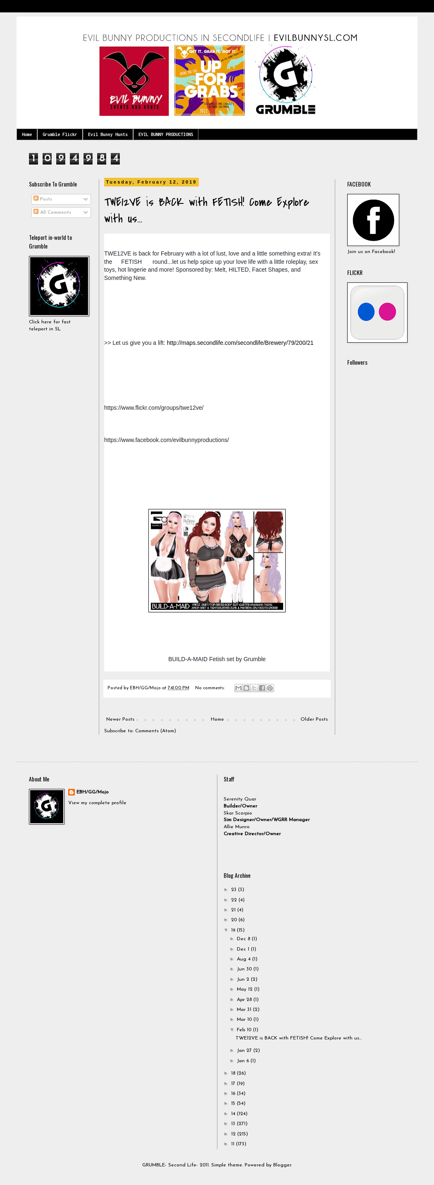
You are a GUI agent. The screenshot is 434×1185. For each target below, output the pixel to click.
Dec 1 (244, 949)
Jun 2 (244, 979)
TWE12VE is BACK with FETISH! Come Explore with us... (299, 1038)
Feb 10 (245, 1029)
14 (234, 1113)
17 (234, 1083)
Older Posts (314, 719)
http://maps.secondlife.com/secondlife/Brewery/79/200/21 (240, 342)
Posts (42, 199)
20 (234, 919)
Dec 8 (244, 939)
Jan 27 (245, 1050)
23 (234, 889)
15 (234, 1103)
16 (234, 1093)
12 (234, 1134)
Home (27, 134)
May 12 (245, 989)
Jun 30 (245, 969)
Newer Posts (120, 719)
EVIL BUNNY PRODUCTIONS (165, 134)
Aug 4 (244, 959)
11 (233, 1144)
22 (234, 900)
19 (234, 930)
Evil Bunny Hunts (108, 134)
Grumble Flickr (60, 134)
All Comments (52, 212)
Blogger (282, 1165)
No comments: (210, 688)
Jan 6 (243, 1060)
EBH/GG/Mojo (92, 792)
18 (234, 1073)
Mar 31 (245, 1009)
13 (234, 1123)
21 (234, 910)
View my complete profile (97, 802)
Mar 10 (245, 1019)
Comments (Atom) (155, 731)
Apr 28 (245, 999)
